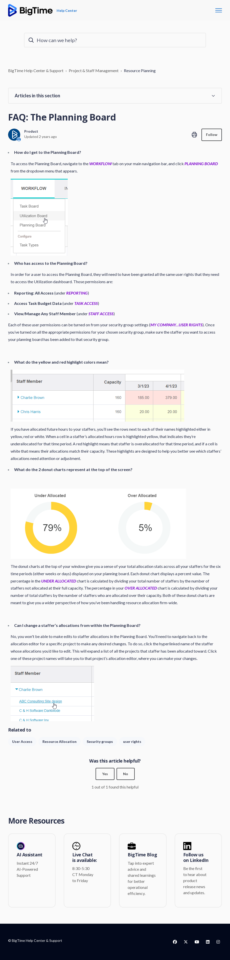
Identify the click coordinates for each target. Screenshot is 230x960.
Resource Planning (140, 70)
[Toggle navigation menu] (218, 10)
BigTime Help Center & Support (35, 70)
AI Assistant (29, 855)
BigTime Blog (142, 855)
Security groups (100, 741)
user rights (132, 741)
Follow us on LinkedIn (196, 857)
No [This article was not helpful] (125, 774)
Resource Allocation (59, 741)
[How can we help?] (115, 40)
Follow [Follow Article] (211, 135)
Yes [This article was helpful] (105, 774)
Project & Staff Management (94, 70)
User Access (22, 741)
